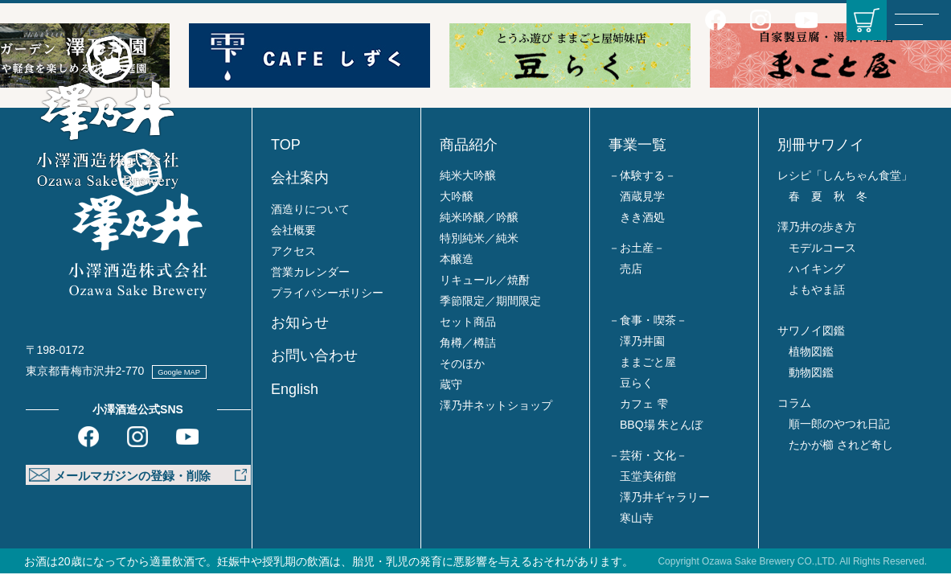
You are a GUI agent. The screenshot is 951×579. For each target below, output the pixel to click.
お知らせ (300, 322)
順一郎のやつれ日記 (839, 423)
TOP (286, 145)
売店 (631, 268)
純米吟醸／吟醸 (479, 217)
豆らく (637, 382)
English (294, 389)
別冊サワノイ (820, 145)
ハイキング (817, 268)
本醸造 (456, 259)
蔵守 (451, 384)
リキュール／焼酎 (485, 279)
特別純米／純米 (479, 238)
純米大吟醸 (468, 175)
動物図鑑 (811, 372)
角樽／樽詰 (468, 342)
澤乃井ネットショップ (496, 405)
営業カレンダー (310, 271)
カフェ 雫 (644, 403)
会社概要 (293, 230)
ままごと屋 (648, 361)
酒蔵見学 (642, 196)
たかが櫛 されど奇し (841, 444)
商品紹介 (469, 145)
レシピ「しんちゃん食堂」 (844, 175)
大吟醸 (456, 196)
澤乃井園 (642, 341)
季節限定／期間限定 (490, 300)
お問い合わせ (314, 355)
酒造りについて (310, 209)
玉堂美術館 (648, 476)
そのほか (462, 363)
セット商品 (468, 321)
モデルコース (822, 247)
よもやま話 (817, 289)
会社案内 (300, 178)
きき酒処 (642, 217)
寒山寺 (637, 517)
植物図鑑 (811, 351)
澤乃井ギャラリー (665, 497)
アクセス (293, 250)
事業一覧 (637, 145)
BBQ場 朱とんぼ (661, 424)
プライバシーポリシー (327, 292)
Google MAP (196, 370)
